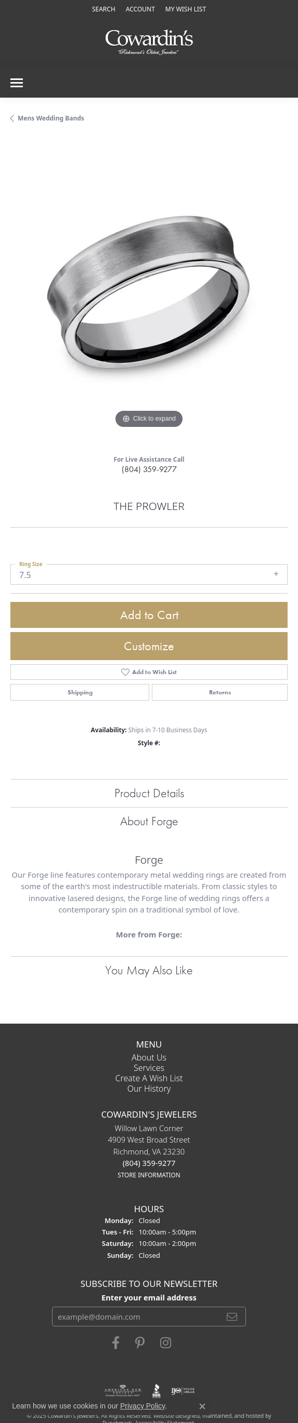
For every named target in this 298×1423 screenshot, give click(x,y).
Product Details (149, 793)
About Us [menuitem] (149, 1057)
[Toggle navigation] (16, 83)
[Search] (103, 9)
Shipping (80, 692)
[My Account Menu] (140, 9)
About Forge (149, 821)
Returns (220, 692)
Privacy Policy (142, 1406)
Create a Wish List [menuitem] (149, 1078)
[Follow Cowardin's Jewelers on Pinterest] (140, 1343)
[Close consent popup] (202, 1406)
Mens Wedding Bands (51, 118)
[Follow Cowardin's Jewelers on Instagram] (165, 1343)
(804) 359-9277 (149, 469)
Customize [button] (149, 646)
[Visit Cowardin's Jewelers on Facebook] (116, 1343)
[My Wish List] (185, 9)
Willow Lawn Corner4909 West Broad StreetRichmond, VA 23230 (149, 1151)
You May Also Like (149, 970)
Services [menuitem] (149, 1067)
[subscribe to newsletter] (231, 1316)
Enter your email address (149, 1297)
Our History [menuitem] (149, 1088)
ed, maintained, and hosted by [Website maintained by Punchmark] (232, 1415)
